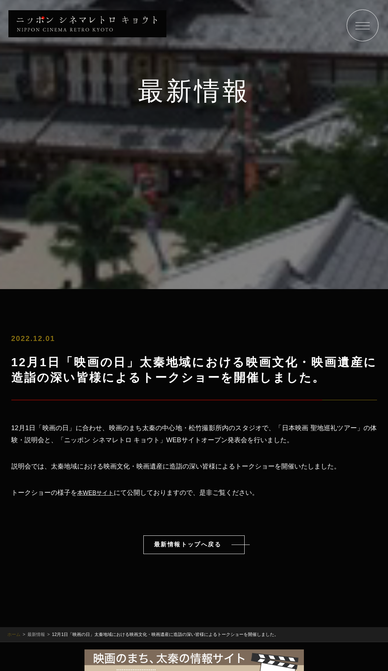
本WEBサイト (97, 491)
